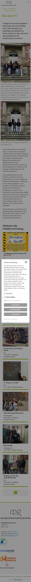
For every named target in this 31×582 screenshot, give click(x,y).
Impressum (14, 319)
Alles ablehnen (15, 305)
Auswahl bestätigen (15, 309)
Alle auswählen (15, 314)
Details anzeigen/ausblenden (14, 300)
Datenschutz (7, 319)
